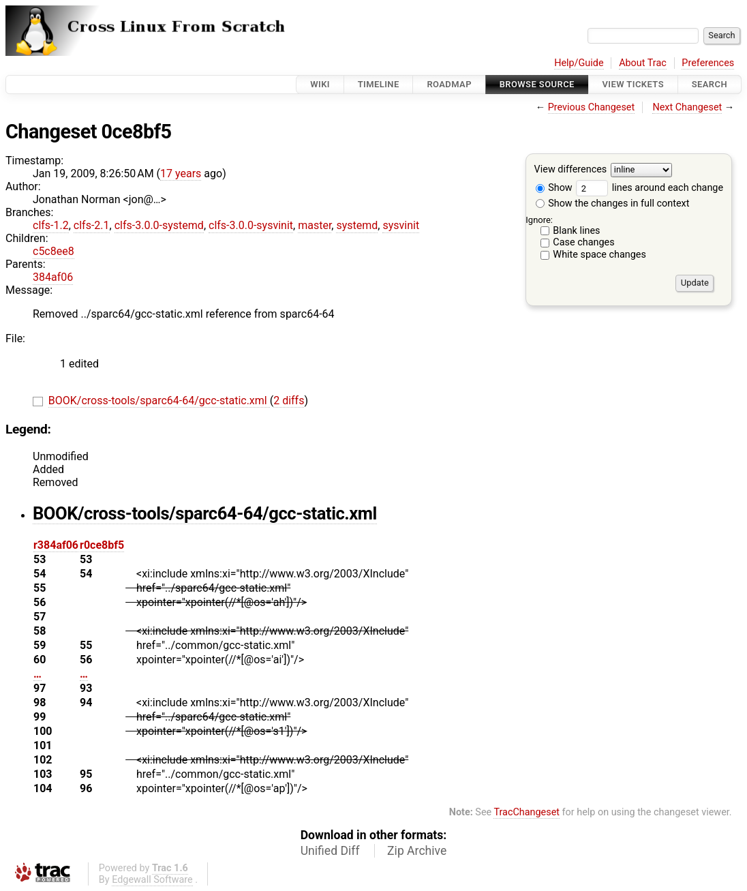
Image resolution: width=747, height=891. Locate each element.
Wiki (320, 84)
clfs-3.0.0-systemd (159, 225)
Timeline (378, 84)
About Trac (643, 63)
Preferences (708, 63)
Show (554, 188)
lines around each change (649, 188)
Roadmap (449, 84)
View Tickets (633, 84)
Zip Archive (416, 851)
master (314, 225)
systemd (357, 225)
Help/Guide (578, 63)
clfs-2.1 (92, 225)
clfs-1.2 (51, 225)
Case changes (583, 242)
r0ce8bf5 (102, 545)
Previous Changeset (591, 107)
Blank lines (576, 231)
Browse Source (537, 84)
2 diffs (288, 400)
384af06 (53, 277)
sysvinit (400, 225)
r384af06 (55, 545)
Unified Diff (330, 851)
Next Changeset (687, 107)
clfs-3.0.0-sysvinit (251, 225)
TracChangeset (526, 812)
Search (709, 84)
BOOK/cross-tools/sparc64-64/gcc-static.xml (159, 400)
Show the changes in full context (613, 203)
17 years (180, 173)
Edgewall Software (152, 880)
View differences (570, 170)
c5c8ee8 (53, 251)
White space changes (599, 254)
